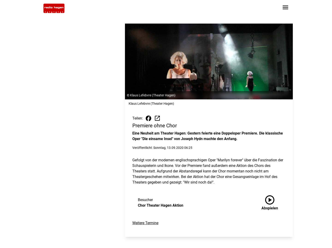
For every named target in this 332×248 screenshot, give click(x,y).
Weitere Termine (145, 223)
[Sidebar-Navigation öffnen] (285, 8)
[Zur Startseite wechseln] (54, 8)
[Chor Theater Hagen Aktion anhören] (273, 203)
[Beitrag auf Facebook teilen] (148, 118)
